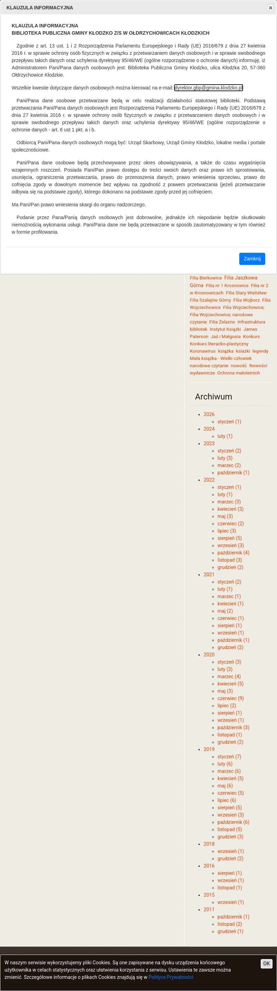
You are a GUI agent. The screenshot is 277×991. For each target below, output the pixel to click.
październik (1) (233, 472)
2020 (209, 654)
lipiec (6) (226, 800)
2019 (209, 749)
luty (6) (224, 764)
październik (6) (233, 822)
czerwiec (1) (230, 618)
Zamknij (252, 258)
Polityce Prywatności (171, 977)
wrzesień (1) (230, 633)
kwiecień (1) (230, 603)
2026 (209, 414)
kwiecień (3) (230, 509)
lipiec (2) (226, 705)
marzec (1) (229, 596)
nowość (239, 365)
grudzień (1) (230, 931)
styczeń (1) (229, 421)
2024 (209, 429)
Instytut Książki (225, 329)
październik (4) (233, 552)
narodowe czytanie (209, 365)
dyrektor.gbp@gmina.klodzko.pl (209, 88)
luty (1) (224, 436)
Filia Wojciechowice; (243, 307)
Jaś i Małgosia (226, 336)
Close (270, 7)
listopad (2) (229, 924)
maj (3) (225, 516)
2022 (209, 480)
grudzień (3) (230, 836)
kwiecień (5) (230, 684)
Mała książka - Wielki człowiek (221, 358)
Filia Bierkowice (206, 278)
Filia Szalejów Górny (210, 300)
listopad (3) (229, 560)
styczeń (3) (229, 662)
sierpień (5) (229, 538)
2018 (209, 844)
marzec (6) (229, 771)
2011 (209, 909)
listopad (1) (229, 735)
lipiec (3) (226, 531)
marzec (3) (229, 502)
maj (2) (225, 611)
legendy (260, 351)
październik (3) (233, 727)
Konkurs (251, 336)
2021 (209, 574)
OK (266, 963)
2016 (209, 866)
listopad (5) (229, 829)
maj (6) (225, 786)
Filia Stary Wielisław (246, 292)
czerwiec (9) (230, 698)
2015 (209, 895)
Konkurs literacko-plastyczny (219, 343)
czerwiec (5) (230, 793)
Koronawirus (202, 351)
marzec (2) (229, 465)
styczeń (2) (229, 451)
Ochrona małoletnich (238, 373)
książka (226, 351)
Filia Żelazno (222, 322)
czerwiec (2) (230, 523)
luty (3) (224, 458)
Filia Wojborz (246, 300)
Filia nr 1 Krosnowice (227, 285)
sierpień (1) (229, 625)
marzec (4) (229, 676)
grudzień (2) (230, 567)
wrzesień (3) (230, 545)
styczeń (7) (229, 756)
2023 (209, 443)
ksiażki (243, 351)
